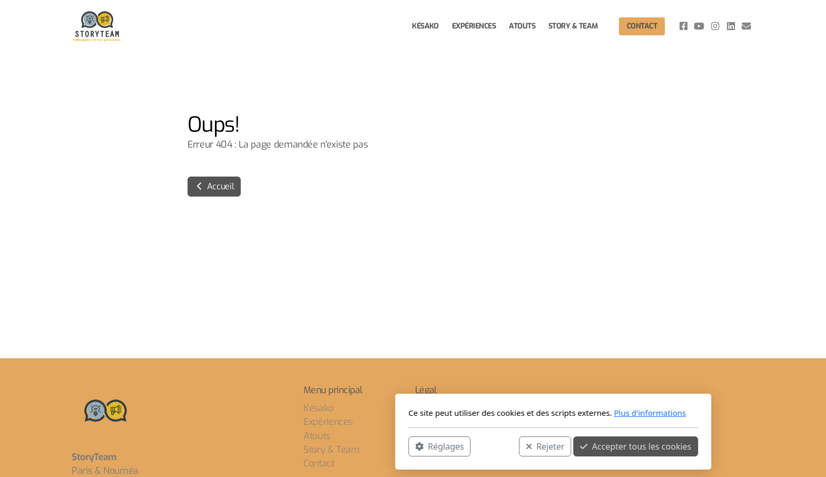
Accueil (214, 186)
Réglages (299, 446)
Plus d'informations (510, 412)
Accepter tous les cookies (495, 446)
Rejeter (405, 446)
